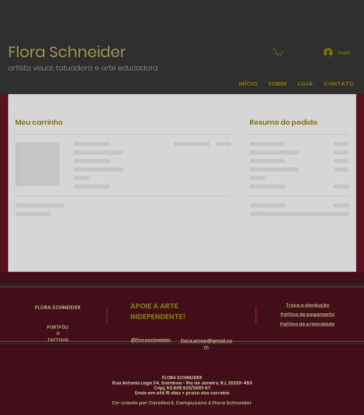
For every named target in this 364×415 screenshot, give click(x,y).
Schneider (87, 52)
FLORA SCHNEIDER (58, 307)
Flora (28, 52)
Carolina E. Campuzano (177, 402)
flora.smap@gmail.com (206, 344)
